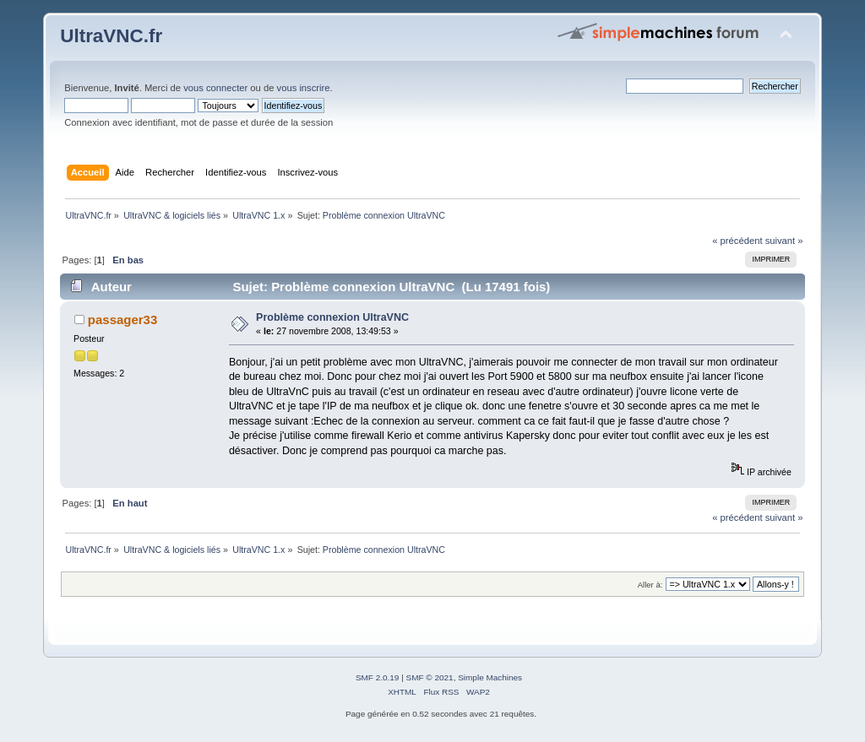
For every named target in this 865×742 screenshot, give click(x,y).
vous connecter (215, 88)
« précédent (737, 241)
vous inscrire (303, 88)
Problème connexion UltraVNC (332, 317)
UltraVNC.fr (111, 35)
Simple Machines (490, 677)
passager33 (122, 319)
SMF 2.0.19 (378, 677)
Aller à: (650, 584)
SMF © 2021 (430, 677)
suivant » (784, 241)
